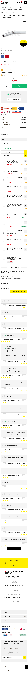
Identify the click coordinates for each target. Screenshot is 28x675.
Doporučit (4, 50)
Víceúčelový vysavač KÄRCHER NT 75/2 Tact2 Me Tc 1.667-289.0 (14, 205)
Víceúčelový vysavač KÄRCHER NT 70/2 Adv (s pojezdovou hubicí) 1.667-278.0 (14, 232)
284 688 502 (15, 581)
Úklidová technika (20, 7)
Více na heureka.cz (14, 548)
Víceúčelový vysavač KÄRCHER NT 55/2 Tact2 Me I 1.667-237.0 (14, 178)
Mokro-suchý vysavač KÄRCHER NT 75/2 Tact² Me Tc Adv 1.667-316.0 (14, 258)
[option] (14, 34)
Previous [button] (3, 563)
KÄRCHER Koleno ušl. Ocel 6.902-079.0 (9, 12)
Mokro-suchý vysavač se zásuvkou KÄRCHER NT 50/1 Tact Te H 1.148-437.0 (14, 170)
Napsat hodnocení (18, 292)
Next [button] (25, 563)
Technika (13, 7)
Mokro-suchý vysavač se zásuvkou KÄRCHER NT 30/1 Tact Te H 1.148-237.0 (14, 161)
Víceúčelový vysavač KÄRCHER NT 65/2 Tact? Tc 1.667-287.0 (14, 187)
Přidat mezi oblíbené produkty (8, 48)
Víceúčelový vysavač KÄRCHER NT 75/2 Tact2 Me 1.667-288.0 (14, 196)
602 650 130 (15, 591)
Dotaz (18, 48)
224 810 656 (15, 590)
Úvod (9, 7)
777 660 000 (15, 582)
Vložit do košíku (19, 86)
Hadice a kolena (22, 9)
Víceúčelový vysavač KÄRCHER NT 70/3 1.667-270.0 (14, 222)
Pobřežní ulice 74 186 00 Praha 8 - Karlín (15, 587)
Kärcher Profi (23, 127)
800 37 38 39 (15, 95)
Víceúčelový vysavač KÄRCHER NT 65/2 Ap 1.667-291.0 (14, 249)
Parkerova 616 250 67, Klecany (15, 577)
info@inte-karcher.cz (15, 594)
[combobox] (14, 152)
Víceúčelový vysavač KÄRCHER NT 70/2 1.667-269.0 (14, 214)
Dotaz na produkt (14, 99)
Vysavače (3, 9)
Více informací (5, 64)
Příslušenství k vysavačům (12, 9)
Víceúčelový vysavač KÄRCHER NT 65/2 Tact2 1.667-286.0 (14, 240)
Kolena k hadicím (4, 10)
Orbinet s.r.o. (17, 670)
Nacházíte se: (4, 7)
